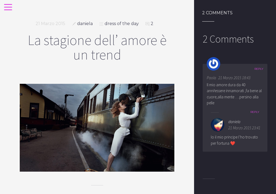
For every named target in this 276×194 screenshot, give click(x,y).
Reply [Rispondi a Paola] (258, 69)
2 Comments (217, 13)
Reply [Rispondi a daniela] (254, 112)
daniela (85, 23)
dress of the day (122, 23)
